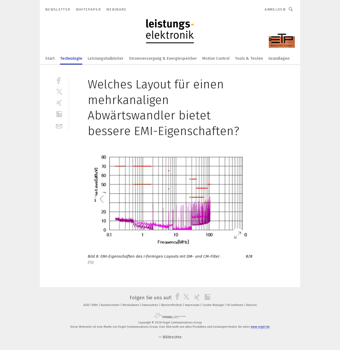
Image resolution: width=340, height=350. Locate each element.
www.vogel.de (260, 327)
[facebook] (59, 80)
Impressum (192, 305)
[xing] (59, 103)
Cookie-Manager (213, 305)
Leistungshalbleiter (106, 58)
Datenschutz (150, 305)
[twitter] (59, 91)
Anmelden (275, 9)
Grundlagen (279, 58)
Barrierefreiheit (172, 305)
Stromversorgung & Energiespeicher (163, 58)
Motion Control (216, 58)
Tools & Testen (249, 58)
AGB (86, 305)
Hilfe (95, 305)
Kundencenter (110, 305)
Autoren (251, 305)
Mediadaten (131, 305)
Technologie (71, 58)
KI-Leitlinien (235, 305)
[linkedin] (59, 114)
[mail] (59, 125)
